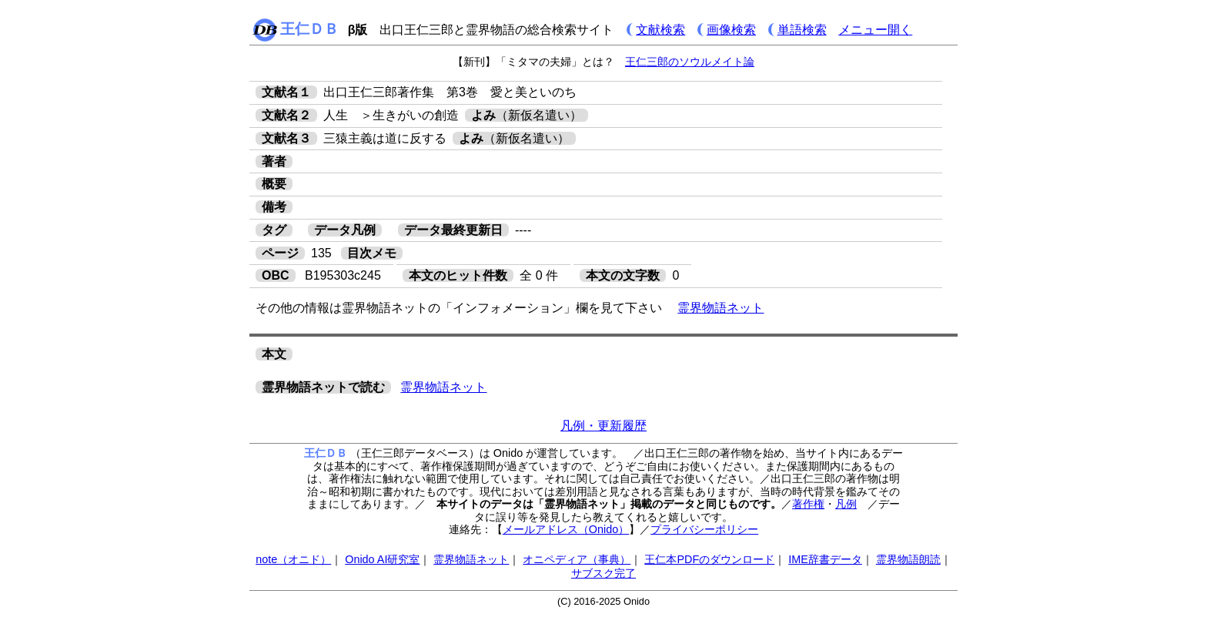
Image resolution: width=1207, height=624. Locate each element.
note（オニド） (293, 559)
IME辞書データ (825, 559)
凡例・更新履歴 (603, 425)
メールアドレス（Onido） (566, 529)
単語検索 (802, 29)
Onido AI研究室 (382, 559)
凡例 (846, 504)
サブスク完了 (603, 573)
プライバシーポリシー (704, 529)
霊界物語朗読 (908, 559)
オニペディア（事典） (576, 559)
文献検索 (660, 29)
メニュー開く (875, 29)
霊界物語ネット (720, 307)
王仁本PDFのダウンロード (709, 559)
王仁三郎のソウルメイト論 (689, 61)
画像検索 (731, 29)
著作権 (808, 504)
